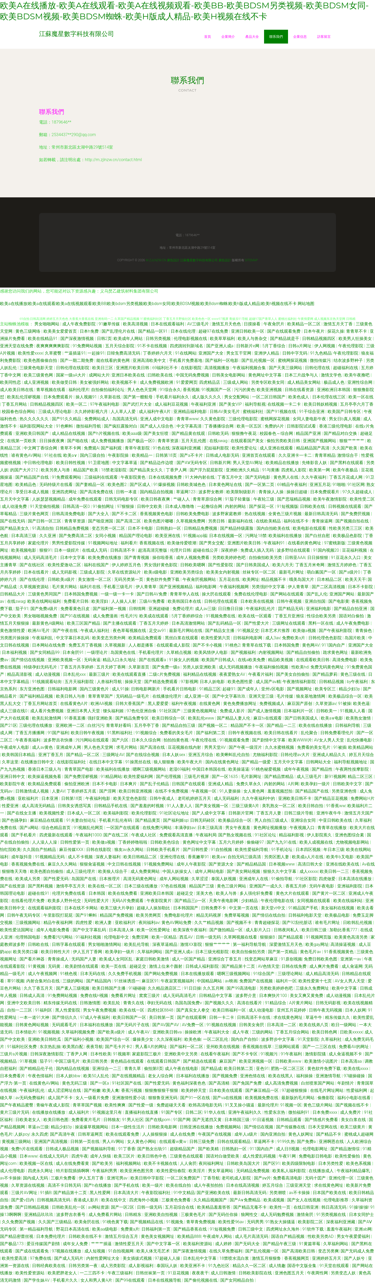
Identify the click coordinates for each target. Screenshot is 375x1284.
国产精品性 (323, 769)
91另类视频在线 (331, 1214)
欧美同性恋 (11, 382)
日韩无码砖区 (203, 820)
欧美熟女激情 (359, 718)
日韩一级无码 (209, 937)
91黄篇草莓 (310, 1243)
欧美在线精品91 (43, 338)
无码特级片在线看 (56, 484)
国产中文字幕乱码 (90, 929)
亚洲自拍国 (316, 601)
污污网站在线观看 (93, 740)
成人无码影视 (65, 572)
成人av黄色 (43, 747)
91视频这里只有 (107, 1112)
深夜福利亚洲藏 (187, 448)
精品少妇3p (350, 688)
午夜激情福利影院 (300, 681)
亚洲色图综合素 (350, 834)
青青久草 (133, 1068)
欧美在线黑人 (281, 1075)
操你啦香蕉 (163, 557)
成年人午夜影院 (192, 864)
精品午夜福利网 (58, 922)
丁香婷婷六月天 (158, 353)
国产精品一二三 (282, 725)
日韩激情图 (91, 1002)
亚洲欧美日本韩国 (157, 893)
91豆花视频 (179, 1272)
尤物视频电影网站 (353, 842)
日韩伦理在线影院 (73, 367)
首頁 (207, 36)
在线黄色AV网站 (44, 1083)
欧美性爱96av (231, 1221)
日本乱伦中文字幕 (200, 1258)
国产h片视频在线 (104, 433)
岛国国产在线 (84, 878)
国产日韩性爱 (196, 849)
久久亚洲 (48, 535)
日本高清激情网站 (189, 623)
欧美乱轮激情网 (47, 718)
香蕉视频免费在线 (28, 864)
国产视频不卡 (240, 922)
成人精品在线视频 (69, 433)
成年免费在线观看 (85, 499)
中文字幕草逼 (125, 462)
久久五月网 (214, 988)
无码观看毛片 (65, 1024)
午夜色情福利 (41, 1075)
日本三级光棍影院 (212, 951)
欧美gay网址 (317, 944)
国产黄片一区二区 (329, 893)
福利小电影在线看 (354, 1097)
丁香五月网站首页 (41, 703)
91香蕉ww (336, 805)
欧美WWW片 (300, 740)
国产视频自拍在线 (352, 521)
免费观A (91, 448)
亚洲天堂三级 (262, 696)
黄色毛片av (311, 951)
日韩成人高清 (33, 995)
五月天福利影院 (80, 681)
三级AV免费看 (152, 601)
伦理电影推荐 (336, 1199)
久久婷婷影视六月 (91, 411)
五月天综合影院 (120, 345)
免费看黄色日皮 (75, 608)
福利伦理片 (78, 389)
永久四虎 (39, 1134)
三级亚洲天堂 (299, 1185)
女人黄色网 (254, 791)
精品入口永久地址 (120, 659)
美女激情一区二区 (95, 579)
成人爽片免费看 (324, 966)
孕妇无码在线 (160, 1002)
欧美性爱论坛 (245, 448)
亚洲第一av (351, 959)
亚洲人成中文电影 (157, 418)
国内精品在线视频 (73, 1068)
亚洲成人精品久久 (329, 754)
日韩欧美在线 (313, 506)
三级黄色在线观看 (187, 1156)
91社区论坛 (266, 834)
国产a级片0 (350, 572)
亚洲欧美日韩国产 (32, 433)
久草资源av (325, 703)
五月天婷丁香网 (111, 667)
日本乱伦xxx (75, 674)
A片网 (293, 783)
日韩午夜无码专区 (24, 915)
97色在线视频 (174, 886)
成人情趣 (277, 1265)
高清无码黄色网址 (140, 878)
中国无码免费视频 (193, 375)
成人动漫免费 (15, 506)
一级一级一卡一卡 (118, 594)
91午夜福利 (292, 1053)
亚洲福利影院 (350, 886)
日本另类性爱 (331, 1163)
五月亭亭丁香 (147, 725)
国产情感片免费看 (322, 1119)
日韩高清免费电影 (69, 513)
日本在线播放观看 (198, 973)
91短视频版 (287, 506)
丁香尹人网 (177, 469)
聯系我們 (276, 36)
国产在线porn (158, 1119)
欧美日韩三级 (315, 929)
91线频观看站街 (47, 681)
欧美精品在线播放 (283, 462)
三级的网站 (73, 980)
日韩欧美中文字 (348, 783)
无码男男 (255, 1221)
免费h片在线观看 (27, 1148)
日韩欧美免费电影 (193, 513)
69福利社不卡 (165, 367)
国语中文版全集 (302, 1265)
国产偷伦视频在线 (201, 1280)
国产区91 (271, 1163)
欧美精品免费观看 (145, 637)
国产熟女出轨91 (152, 1148)
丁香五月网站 (15, 404)
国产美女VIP (231, 404)
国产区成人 (141, 484)
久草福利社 (332, 1039)
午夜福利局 (206, 834)
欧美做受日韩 (65, 382)
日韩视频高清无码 (54, 1199)
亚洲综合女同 (304, 820)
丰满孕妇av (184, 827)
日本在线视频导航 (165, 1280)
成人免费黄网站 (145, 871)
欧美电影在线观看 (310, 528)
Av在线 (368, 864)
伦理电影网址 (316, 1148)
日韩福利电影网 (248, 637)
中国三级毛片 (68, 1061)
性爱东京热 (275, 1112)
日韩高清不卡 (123, 550)
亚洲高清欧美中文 (150, 360)
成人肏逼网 (352, 966)
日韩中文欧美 (150, 506)
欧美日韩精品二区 (140, 856)
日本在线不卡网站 (81, 907)
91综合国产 (264, 973)
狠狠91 (45, 550)
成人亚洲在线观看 (277, 448)
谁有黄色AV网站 (26, 455)
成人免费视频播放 (108, 440)
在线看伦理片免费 (28, 900)
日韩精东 (133, 1214)
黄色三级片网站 (232, 886)
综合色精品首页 (56, 827)
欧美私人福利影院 (289, 1170)
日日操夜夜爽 (52, 440)
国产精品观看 (291, 937)
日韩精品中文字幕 (216, 995)
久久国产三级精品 (55, 1221)
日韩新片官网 (241, 813)
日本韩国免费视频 (81, 594)
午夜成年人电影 (15, 747)
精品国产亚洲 (309, 433)
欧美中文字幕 (345, 988)
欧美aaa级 (132, 433)
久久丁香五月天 (39, 988)
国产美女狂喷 (156, 433)
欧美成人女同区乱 (116, 959)
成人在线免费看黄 (73, 1163)
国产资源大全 (222, 864)
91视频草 (121, 1053)
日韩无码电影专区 (122, 499)
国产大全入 (99, 513)
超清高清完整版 (153, 550)
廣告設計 (173, 260)
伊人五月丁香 (92, 1178)
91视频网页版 (319, 937)
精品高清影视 (20, 674)
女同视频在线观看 (314, 900)
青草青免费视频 (201, 1221)
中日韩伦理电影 (39, 462)
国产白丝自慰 (318, 535)
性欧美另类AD (321, 1236)
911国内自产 (334, 645)
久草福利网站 (150, 951)
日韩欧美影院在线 (256, 1272)
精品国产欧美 (86, 469)
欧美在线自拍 (179, 1185)
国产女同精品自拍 (237, 1280)
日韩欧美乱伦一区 (69, 1207)
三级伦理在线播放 (36, 725)
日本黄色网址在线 (226, 484)
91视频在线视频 (222, 1024)
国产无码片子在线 (133, 1024)
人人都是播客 (141, 645)
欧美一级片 (153, 1185)
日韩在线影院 (99, 849)
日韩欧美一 (327, 710)
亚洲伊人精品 (267, 353)
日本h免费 (90, 331)
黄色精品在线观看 (127, 1061)
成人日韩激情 (224, 1272)
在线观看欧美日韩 (313, 659)
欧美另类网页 (149, 915)
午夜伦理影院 (351, 345)
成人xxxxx (308, 871)
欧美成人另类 (28, 878)
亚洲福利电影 (319, 608)
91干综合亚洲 (312, 411)
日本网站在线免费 (49, 645)
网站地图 (306, 303)
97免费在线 (41, 1258)
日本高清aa (352, 1061)
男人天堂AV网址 (248, 462)
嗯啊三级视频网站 (150, 769)
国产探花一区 (262, 506)
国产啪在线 (78, 440)
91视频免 (175, 1221)
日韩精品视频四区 (319, 338)
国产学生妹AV (37, 1280)
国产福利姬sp (175, 820)
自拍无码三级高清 (245, 856)
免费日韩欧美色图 (321, 959)
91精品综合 (276, 1002)
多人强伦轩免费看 (257, 893)
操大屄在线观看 (217, 594)
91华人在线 (215, 1112)
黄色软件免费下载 (163, 579)
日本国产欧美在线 (330, 1192)
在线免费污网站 (157, 827)
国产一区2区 (123, 1207)
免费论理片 (182, 608)
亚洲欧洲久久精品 (243, 469)
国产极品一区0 (141, 440)
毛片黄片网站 (65, 586)
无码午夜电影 (322, 886)
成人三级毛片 (310, 776)
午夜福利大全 (217, 1032)
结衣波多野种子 (349, 360)
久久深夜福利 (170, 1039)
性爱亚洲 (11, 805)
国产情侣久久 (65, 1017)
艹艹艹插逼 (102, 1243)
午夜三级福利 (121, 1272)
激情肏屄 (305, 1214)
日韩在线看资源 (300, 389)
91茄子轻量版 (238, 499)
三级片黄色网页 (35, 513)
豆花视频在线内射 (185, 747)
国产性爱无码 (56, 878)
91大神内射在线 (200, 477)
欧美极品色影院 (348, 535)
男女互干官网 (239, 353)
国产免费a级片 (44, 608)
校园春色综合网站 (19, 411)
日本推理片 (110, 878)
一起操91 (96, 353)
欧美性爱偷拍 (348, 1156)
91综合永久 (170, 389)
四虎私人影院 (294, 469)
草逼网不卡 (265, 1141)
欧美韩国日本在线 (185, 601)
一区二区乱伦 (216, 1039)
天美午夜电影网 (224, 900)
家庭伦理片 (39, 542)
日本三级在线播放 (141, 886)
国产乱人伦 (317, 594)
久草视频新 (116, 645)
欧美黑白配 (73, 1046)
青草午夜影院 (138, 448)
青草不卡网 (71, 448)
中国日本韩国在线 (209, 769)
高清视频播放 (217, 367)
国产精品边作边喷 (157, 462)
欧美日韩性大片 (56, 951)
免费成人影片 (233, 710)
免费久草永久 (249, 783)
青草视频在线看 (51, 389)
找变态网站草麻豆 (262, 959)
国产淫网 (108, 791)
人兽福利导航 (110, 681)
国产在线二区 (116, 834)
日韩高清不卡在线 (254, 1017)
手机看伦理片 (152, 652)
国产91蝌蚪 (87, 915)
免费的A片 (275, 426)
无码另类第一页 (129, 579)
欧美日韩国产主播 (109, 988)
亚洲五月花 (320, 484)
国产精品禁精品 (279, 776)
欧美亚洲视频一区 (256, 1061)
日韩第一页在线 (85, 1141)
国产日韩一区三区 (45, 521)
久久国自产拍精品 (40, 849)
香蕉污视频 (132, 1090)
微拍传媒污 (321, 360)
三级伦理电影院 (243, 418)
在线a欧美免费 (252, 659)
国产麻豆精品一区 (262, 1090)
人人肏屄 (188, 1163)
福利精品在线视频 (200, 674)
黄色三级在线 (353, 674)
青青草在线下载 (257, 645)
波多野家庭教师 (227, 513)
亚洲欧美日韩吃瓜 (45, 1039)
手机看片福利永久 (173, 396)
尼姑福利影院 (217, 448)
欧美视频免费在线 (262, 1097)
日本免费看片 (13, 1075)
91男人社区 (132, 1119)
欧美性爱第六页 (216, 637)
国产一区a (100, 1083)
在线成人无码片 (54, 1156)
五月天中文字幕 (15, 499)
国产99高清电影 (242, 988)
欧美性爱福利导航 (252, 849)
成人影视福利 (141, 1265)
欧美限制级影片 (241, 491)
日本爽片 (129, 783)
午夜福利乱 (43, 637)
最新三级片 (100, 674)
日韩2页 (104, 338)
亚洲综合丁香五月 (225, 959)
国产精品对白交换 (341, 433)
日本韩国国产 (186, 907)
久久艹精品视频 (209, 922)
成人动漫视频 (48, 674)
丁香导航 (211, 1178)
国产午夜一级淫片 (246, 747)
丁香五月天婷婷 (154, 623)
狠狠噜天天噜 (15, 871)
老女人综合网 (161, 1075)
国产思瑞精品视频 (294, 499)
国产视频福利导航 (99, 1148)
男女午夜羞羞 (238, 827)
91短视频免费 (223, 1229)
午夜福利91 (275, 542)
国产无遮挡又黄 (207, 1119)
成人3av (272, 637)
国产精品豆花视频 (331, 798)
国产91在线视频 (75, 615)
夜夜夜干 (200, 1272)
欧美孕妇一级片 (316, 783)
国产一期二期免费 (77, 360)
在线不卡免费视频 (172, 791)
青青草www (187, 418)
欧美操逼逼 (238, 769)
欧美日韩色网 (325, 1032)
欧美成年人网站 (129, 338)
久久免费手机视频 (125, 973)
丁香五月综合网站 (293, 1032)
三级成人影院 (93, 572)
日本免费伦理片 (51, 1236)
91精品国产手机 (303, 907)
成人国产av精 (268, 681)
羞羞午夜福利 (340, 1229)
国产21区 (8, 725)
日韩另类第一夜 (83, 1265)
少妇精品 (250, 900)
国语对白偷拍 (352, 615)
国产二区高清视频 (329, 586)
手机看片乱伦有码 (116, 820)
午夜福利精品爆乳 (354, 1170)
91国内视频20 (326, 550)
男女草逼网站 (221, 1170)
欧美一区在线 (360, 396)
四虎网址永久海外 (283, 1229)
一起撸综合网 (210, 506)
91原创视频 (291, 959)
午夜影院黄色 (134, 477)
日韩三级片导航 (299, 813)
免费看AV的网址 (354, 1046)
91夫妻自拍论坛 (81, 820)
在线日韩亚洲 (306, 1207)
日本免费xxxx (325, 1112)
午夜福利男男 (105, 1170)
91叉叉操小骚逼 (240, 1105)
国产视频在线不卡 (352, 1105)
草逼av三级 (38, 1126)
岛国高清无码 (125, 418)
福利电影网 (206, 586)
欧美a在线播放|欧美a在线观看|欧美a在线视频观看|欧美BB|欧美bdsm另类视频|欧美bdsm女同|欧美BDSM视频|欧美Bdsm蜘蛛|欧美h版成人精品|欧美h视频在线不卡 (148, 303)
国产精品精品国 (252, 864)
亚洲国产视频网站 (320, 440)
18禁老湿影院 (114, 469)
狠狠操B (268, 937)
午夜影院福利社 (156, 1192)
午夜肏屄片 (274, 323)
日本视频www (282, 864)
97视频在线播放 (67, 1251)
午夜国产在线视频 (215, 1134)
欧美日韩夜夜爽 (156, 499)
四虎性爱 (84, 922)
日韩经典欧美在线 (49, 1265)
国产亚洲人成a (220, 345)
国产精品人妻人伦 (234, 718)
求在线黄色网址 (288, 1017)
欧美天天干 (355, 579)
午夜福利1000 (89, 834)
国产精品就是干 (285, 338)
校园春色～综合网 (277, 433)
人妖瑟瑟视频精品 (49, 499)
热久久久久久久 (35, 418)
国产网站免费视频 (161, 973)
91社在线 (52, 455)
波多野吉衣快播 (58, 740)
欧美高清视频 (136, 323)
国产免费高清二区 (76, 535)
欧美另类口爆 (26, 951)
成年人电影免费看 (53, 929)
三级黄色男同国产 (45, 594)
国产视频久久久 (220, 1002)
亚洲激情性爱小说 (129, 1097)
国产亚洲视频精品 (176, 586)
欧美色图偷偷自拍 (41, 360)
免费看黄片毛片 (86, 1119)
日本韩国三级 (237, 1119)
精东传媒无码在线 (60, 1002)
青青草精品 (325, 455)
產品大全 (252, 36)
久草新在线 (111, 396)
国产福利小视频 (79, 1039)
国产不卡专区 (246, 1053)
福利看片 (129, 542)
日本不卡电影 (141, 528)
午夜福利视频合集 (250, 367)
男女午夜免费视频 (100, 1010)
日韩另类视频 (159, 338)
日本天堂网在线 (323, 1126)
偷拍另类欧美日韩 (284, 440)
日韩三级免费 (202, 1141)
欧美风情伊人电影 (211, 652)
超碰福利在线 (346, 367)
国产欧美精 (209, 1148)
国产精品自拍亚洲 (351, 608)
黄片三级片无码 (15, 1112)
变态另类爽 (328, 1251)
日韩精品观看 (290, 1119)
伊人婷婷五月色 (127, 564)
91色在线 (161, 448)
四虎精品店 (210, 382)
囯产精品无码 (291, 608)
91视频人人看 (353, 710)
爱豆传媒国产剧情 (44, 1243)
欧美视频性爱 (52, 813)
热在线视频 (255, 513)
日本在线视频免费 (165, 477)
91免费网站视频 (88, 345)
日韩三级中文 (251, 1229)
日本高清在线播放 (355, 878)
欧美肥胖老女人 (63, 1272)
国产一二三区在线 (320, 1046)
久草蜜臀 (54, 353)
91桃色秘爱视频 (266, 769)
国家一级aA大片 (71, 375)
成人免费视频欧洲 (157, 382)
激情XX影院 (191, 944)
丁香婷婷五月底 (82, 791)
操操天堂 (133, 681)
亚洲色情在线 (253, 1075)
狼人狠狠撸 (165, 761)
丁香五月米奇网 (310, 564)
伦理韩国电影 (28, 937)
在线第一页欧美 (22, 440)
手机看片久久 (66, 1280)
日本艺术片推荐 (276, 630)
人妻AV (58, 791)
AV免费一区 (193, 1024)
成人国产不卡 (61, 1097)
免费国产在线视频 (256, 980)
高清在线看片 (250, 1002)
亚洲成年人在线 (254, 878)
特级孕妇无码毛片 (41, 667)
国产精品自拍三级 (179, 725)
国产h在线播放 (98, 1185)
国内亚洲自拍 (273, 1134)
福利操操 (305, 1075)
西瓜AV (186, 937)
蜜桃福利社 (254, 411)
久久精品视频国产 (210, 1199)
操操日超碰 (297, 491)
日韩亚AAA (295, 557)
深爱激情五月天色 (286, 944)
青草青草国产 (101, 696)
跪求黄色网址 (336, 652)
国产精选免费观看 (161, 681)
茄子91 (21, 608)
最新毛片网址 (292, 572)
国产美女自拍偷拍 (293, 674)
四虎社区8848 (160, 1010)
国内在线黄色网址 (222, 761)
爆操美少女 (143, 1039)
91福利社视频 (89, 937)
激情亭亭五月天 (71, 886)
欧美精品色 (26, 484)
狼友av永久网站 (129, 849)
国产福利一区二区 (187, 1046)
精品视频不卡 (274, 579)
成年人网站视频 (174, 878)
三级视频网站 (28, 922)
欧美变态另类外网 (109, 637)
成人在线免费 (183, 1134)
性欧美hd (300, 667)
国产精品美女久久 (146, 469)
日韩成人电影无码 (223, 455)
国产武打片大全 (138, 404)
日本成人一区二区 (84, 813)
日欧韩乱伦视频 (358, 922)
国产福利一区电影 (222, 360)
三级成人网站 (236, 382)
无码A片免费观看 (128, 900)
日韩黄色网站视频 (32, 1024)
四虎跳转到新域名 (187, 345)
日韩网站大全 (319, 761)
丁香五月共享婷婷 (77, 667)
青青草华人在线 (185, 594)
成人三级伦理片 (81, 871)
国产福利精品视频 (37, 696)
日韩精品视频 (332, 681)
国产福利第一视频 (110, 608)
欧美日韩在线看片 (281, 732)
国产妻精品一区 (91, 484)
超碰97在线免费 (213, 331)
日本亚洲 (50, 798)
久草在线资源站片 (125, 572)
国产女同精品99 (45, 652)
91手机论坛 (282, 849)
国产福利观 (112, 448)
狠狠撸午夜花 (245, 433)
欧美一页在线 (114, 966)
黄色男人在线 (286, 477)
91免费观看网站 (67, 477)
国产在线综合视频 (143, 754)
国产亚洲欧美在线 (214, 1192)
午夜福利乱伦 (33, 1090)
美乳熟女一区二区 (279, 805)
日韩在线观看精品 (234, 1141)
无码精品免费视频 (253, 1170)
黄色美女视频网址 (158, 1236)
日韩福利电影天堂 (305, 915)
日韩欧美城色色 (192, 484)
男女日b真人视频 (345, 418)
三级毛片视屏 (197, 776)
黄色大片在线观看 (293, 893)
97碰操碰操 (355, 1075)
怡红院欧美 (10, 849)
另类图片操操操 (15, 637)
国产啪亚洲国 (101, 521)
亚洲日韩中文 (13, 776)
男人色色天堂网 (142, 389)
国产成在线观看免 (32, 1251)
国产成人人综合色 (157, 426)
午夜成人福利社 (95, 630)
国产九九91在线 (282, 842)
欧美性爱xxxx (30, 353)
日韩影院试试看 (302, 426)
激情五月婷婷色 (342, 564)
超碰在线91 (39, 893)
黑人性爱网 (100, 1192)
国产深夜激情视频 (77, 338)
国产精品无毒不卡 (250, 1207)
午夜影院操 (119, 455)
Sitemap (251, 260)
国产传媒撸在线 (291, 1126)
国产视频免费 (225, 1075)
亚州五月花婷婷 (292, 1010)
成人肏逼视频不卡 (346, 1053)
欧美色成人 (299, 396)
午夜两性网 (318, 1272)
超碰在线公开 (206, 550)
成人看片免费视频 (47, 710)
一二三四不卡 (93, 1272)
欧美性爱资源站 (30, 1272)
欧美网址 (250, 579)
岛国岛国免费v (189, 1002)
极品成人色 (335, 382)
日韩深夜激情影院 (47, 1053)
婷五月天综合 (361, 754)
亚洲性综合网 (360, 382)
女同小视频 (106, 535)
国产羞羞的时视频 (147, 805)
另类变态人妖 (344, 1272)
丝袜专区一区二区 (259, 572)
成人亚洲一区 (197, 696)
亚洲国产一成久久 (266, 886)
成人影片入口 (259, 929)
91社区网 (356, 484)
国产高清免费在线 (97, 491)
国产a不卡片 (192, 455)
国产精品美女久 (15, 528)
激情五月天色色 (227, 323)
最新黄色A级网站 (48, 623)
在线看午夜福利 (216, 1053)
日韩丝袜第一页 (151, 1272)
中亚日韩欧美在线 (336, 820)
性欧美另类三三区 (346, 528)
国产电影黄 (338, 601)
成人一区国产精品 (189, 959)
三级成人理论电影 (55, 411)
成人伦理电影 (13, 1170)
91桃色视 (69, 973)
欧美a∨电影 (332, 718)
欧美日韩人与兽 (71, 696)
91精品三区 (210, 688)
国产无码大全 (248, 1243)
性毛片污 (129, 615)
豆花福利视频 (355, 550)
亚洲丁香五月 (51, 754)
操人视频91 (87, 396)
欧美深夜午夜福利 (190, 929)
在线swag (219, 440)
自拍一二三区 (20, 1010)
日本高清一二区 (282, 1024)
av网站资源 (98, 1207)
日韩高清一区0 (77, 506)
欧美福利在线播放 (285, 535)
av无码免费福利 (30, 1097)
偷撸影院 (326, 1097)
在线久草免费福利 (226, 1251)
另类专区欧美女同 (268, 382)
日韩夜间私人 (287, 929)
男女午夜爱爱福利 (354, 1236)
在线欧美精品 (269, 521)
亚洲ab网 (362, 1229)
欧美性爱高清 (15, 1258)
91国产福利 (58, 732)
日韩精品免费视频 (72, 528)
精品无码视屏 (209, 915)
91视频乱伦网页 (89, 827)
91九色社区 (219, 1265)
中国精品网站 (210, 980)
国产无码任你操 (224, 1214)
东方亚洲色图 (33, 688)
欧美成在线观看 (154, 615)
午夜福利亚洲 (204, 404)
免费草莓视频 (237, 915)
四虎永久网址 (41, 1170)
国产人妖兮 (355, 1258)
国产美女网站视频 (244, 871)
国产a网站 (29, 827)
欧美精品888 (189, 1236)
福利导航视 (255, 404)
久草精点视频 (179, 652)
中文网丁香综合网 (41, 448)
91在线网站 (185, 353)
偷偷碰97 (256, 842)
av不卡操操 (10, 1178)
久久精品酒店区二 (165, 988)
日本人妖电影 (213, 681)
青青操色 (364, 630)
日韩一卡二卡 (222, 1017)
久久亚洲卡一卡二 (295, 455)
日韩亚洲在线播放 (197, 1126)
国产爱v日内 (23, 1199)
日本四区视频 (309, 849)
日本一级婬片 (67, 550)
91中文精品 (184, 1192)
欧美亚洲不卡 (193, 1265)
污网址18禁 (256, 535)
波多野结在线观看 (294, 550)
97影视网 (189, 681)
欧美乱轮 (112, 1002)
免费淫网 (140, 937)
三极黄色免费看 (176, 1199)
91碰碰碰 (137, 988)
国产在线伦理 (33, 579)
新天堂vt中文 (273, 907)
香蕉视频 (191, 389)
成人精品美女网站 (304, 382)
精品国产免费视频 (117, 915)
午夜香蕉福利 (28, 740)
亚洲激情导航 (329, 1075)
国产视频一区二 (213, 725)
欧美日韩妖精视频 (321, 404)
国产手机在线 (127, 1185)
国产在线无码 (13, 521)
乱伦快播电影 (360, 740)
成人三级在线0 (14, 710)
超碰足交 (185, 893)
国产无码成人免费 (357, 1251)
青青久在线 (134, 1002)
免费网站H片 (362, 798)
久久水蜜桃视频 (280, 747)
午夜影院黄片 (160, 900)
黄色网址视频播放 (270, 827)
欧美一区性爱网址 (154, 929)
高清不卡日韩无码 (65, 1185)
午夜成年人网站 (218, 1236)
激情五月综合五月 (122, 1236)
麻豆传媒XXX (71, 849)
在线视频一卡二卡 (284, 404)
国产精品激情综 (345, 1148)
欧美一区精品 (165, 937)
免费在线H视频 (94, 995)
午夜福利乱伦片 (261, 608)
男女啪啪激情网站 (105, 944)
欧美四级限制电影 (299, 1163)
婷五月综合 (273, 1185)
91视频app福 (195, 535)
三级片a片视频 (14, 1053)
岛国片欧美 (355, 637)
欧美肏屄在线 (87, 1221)
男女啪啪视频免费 (41, 615)
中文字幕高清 (190, 426)
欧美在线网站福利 (44, 601)
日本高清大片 (127, 1192)
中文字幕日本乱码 (73, 637)
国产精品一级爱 (257, 761)
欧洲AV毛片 (39, 630)
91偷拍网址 (104, 506)
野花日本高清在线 (73, 1229)
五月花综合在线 (180, 1207)
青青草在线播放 (332, 827)
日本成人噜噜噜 (180, 506)
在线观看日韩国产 (164, 1061)
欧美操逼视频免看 (45, 776)
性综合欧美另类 (322, 615)
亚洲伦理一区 (342, 1178)
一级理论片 (98, 652)
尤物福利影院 (266, 754)
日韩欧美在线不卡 (85, 1236)
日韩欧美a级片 (62, 579)
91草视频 (29, 1061)
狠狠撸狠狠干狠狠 (162, 1090)
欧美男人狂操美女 (356, 338)
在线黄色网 (210, 703)
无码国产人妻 (84, 959)
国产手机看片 (24, 834)
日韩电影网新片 (146, 688)
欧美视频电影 (24, 550)
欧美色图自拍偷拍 (47, 871)
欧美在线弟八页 (314, 1024)
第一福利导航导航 (250, 944)
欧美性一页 (280, 1207)
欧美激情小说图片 (321, 1061)
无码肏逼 (92, 659)
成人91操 (120, 688)
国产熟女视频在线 (235, 834)
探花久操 (335, 331)
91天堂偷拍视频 (45, 506)
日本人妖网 (355, 1010)
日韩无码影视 (329, 1002)
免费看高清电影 (288, 1178)
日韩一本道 (127, 491)
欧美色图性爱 (241, 681)
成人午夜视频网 (43, 973)
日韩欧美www (288, 1061)
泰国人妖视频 (224, 878)
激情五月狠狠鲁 (267, 1258)
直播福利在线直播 (142, 1112)
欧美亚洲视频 (270, 389)
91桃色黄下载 (115, 1221)
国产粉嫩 (92, 1090)
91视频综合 (146, 732)
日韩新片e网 (248, 345)
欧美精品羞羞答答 (214, 1207)
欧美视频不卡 (125, 382)
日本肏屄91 (74, 652)
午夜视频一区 (204, 791)
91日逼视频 (263, 1119)
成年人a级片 (246, 1134)
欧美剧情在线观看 (82, 966)
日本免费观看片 (58, 396)
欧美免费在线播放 (105, 557)
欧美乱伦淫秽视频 (24, 396)
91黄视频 (37, 966)
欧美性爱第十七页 (315, 980)
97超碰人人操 (168, 1258)
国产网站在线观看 (287, 594)
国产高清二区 (129, 521)
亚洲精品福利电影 (190, 411)
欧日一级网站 (344, 1024)
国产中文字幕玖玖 (229, 696)
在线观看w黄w (173, 1141)
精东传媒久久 (338, 1017)
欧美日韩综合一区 (169, 718)
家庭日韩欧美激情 (153, 959)
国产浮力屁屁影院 (207, 469)
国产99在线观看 (130, 1280)
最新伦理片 (268, 1105)
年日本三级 (333, 849)
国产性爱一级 (141, 1105)
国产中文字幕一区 (164, 1243)
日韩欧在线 (39, 944)
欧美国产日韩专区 (345, 411)
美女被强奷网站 (95, 382)
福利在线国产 (97, 564)
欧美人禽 (110, 1090)
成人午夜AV (139, 1032)
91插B (46, 1192)
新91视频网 (335, 776)
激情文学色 (332, 375)
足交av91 (158, 630)
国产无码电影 (258, 477)
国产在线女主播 (22, 813)
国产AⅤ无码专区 (192, 462)
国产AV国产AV (166, 1024)
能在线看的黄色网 (113, 360)
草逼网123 (186, 491)
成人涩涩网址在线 (65, 1090)
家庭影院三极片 (147, 1053)
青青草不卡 (357, 331)
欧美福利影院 (116, 813)
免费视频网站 (229, 1126)
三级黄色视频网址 (200, 710)
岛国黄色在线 (123, 652)
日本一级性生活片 (128, 1126)
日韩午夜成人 (162, 798)
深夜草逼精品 (165, 944)
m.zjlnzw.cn (156, 260)
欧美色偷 (192, 1039)
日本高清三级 (24, 535)
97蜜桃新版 (334, 542)
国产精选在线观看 (200, 1061)
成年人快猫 (101, 1156)
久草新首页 (139, 667)
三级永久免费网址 (313, 988)
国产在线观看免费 (284, 331)
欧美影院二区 (311, 1221)
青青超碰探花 (267, 922)
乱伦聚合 (309, 732)
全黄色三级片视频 (285, 513)
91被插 (339, 747)
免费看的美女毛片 (177, 732)
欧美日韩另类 (96, 1061)
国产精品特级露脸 (237, 528)
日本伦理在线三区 (329, 396)
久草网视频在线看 (241, 937)
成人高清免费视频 (282, 1083)
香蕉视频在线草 (257, 1046)
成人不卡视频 (81, 856)
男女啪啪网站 (47, 323)
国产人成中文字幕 (209, 813)
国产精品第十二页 (239, 966)
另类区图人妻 (277, 856)
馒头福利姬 (114, 710)
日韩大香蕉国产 (130, 703)
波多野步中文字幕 (278, 1039)
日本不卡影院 (361, 586)
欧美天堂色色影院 (130, 798)
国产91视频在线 (281, 411)
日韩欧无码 (219, 433)
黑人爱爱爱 (159, 703)
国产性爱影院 (221, 564)
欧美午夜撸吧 (358, 375)
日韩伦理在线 (318, 367)
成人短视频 (95, 1251)
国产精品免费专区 (132, 718)
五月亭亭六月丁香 (356, 404)
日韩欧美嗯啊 (193, 564)
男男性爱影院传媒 (69, 542)
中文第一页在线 (244, 907)
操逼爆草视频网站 (92, 1126)
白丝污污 (96, 725)
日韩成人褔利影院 (202, 966)
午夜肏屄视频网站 (200, 579)
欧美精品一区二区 (304, 323)
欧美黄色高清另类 (351, 937)
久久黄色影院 (213, 418)
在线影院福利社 (72, 761)
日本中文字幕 (73, 557)
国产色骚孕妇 (15, 820)
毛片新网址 (251, 776)
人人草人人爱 (124, 411)
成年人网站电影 (210, 871)
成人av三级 (205, 608)
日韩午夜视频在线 (245, 732)
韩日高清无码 (334, 1207)
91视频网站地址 (103, 542)
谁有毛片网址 (328, 922)
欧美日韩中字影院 (147, 1178)
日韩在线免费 (295, 966)
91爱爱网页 (186, 382)
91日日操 (192, 988)
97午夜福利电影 (105, 404)
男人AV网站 (113, 1141)
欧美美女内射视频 (223, 572)
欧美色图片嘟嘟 (159, 521)
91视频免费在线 (221, 615)
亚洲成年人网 (69, 747)
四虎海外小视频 (144, 1199)
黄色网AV (311, 645)
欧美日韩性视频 (71, 462)
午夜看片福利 (261, 674)
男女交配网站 (237, 396)
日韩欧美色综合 (165, 842)
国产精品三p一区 (190, 900)
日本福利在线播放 (97, 1024)
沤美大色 (205, 893)
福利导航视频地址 (351, 761)
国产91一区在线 (195, 1097)
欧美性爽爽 (116, 1105)
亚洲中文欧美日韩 (24, 1002)
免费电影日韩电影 (316, 1156)
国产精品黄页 (148, 820)
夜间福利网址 (212, 1163)
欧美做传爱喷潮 (182, 542)
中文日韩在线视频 (125, 864)
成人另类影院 (114, 1265)
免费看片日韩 (77, 601)
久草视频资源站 (35, 586)
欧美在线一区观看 (255, 615)
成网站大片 (99, 375)
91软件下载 (313, 1229)
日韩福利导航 (348, 725)
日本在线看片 (37, 572)
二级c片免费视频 (165, 674)
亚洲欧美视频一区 (65, 659)
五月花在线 (230, 579)
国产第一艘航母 (138, 396)
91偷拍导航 (282, 878)
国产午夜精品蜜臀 (17, 1105)
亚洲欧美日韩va (168, 1032)
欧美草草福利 (223, 338)
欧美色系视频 (359, 1163)
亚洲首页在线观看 (259, 455)
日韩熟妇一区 (169, 528)
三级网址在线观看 (289, 623)
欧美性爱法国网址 (17, 929)
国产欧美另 (103, 1163)
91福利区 (44, 1010)
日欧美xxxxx (351, 1032)
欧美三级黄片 (353, 1126)
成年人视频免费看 (193, 557)
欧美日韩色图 (56, 1119)
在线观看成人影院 (174, 645)
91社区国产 (170, 710)
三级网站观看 (287, 1046)
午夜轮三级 (264, 499)
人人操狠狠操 (155, 1134)
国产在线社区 (33, 564)
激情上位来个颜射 (166, 966)
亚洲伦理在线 (173, 856)
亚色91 (262, 1068)
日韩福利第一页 (156, 1229)
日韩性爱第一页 (75, 842)
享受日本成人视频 (32, 491)
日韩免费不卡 (214, 907)
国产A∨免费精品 (245, 1199)
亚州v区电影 (273, 688)
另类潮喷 (278, 1192)
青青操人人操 (272, 491)
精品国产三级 (202, 886)
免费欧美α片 (294, 637)
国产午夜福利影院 (336, 630)
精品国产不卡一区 (247, 725)
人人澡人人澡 (45, 842)
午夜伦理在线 (204, 740)
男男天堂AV (215, 747)
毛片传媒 (285, 696)
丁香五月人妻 (269, 813)
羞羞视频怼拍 (280, 791)
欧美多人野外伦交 (65, 900)
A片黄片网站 (301, 1002)
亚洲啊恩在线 (332, 1141)
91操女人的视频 (184, 659)
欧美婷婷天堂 (194, 1090)
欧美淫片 (197, 1170)
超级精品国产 (183, 1148)
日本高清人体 (122, 929)
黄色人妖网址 (301, 1134)
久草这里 (10, 761)
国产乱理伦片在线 (119, 331)
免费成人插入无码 (257, 550)
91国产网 (181, 1119)
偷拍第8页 (153, 1068)
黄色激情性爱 (13, 630)
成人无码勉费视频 (277, 1214)
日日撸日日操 (231, 608)
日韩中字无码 (295, 353)
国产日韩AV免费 (152, 594)
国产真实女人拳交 (193, 1010)
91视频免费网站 (159, 864)
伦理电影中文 (117, 937)
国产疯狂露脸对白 (121, 426)
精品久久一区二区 (250, 1265)
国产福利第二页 (211, 732)
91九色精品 (321, 353)
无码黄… (55, 966)
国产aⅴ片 (262, 1178)
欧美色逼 (361, 703)
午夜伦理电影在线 (278, 900)
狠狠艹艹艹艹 (352, 440)
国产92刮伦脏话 (297, 922)
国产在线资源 (13, 886)
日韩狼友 (111, 1119)
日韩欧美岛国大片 (244, 1163)
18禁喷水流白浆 (234, 1258)
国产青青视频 (137, 557)
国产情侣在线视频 (28, 659)
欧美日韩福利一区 (230, 1010)
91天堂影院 (308, 1039)
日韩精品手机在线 (111, 805)
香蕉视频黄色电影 (157, 513)
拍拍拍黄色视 (177, 740)
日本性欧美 (100, 1053)
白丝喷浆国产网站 (318, 1083)
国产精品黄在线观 (189, 433)
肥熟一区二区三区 (288, 1068)
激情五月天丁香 (338, 323)
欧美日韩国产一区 (130, 1017)
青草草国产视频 (88, 1105)
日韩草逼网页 (91, 1134)
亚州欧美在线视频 (223, 1046)
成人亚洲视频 (37, 382)
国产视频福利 (244, 652)
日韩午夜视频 (290, 601)
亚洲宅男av (118, 1178)
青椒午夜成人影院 (53, 1105)
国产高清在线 (153, 747)
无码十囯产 (316, 1178)
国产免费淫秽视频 (81, 776)
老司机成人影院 (237, 1178)
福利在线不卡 (297, 521)
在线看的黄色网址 (305, 542)
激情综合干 (348, 455)
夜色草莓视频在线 (130, 630)
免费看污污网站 (58, 937)
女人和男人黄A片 (96, 1280)
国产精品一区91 (153, 331)
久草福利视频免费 (78, 1032)
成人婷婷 (224, 1243)
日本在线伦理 (184, 331)
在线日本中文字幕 (106, 761)
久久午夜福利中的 (259, 798)
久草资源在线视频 (28, 1185)
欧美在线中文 (114, 1199)
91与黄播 (270, 469)
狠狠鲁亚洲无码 (163, 1097)
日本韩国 (97, 893)
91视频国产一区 (216, 389)
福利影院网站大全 (37, 426)
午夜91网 (288, 1156)
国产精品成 (211, 1068)
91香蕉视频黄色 (339, 951)
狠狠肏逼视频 (93, 864)
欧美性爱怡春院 (172, 1170)
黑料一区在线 (321, 623)
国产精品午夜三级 (280, 1243)
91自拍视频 (222, 849)
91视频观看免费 (235, 740)
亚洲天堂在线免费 (17, 345)
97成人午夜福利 (95, 1017)
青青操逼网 (323, 521)
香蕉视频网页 (297, 1258)
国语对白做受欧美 (223, 1156)
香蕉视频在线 (152, 542)
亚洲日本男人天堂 (84, 710)
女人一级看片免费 (93, 1097)
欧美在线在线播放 (316, 725)
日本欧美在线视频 (257, 601)
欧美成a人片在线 (308, 856)
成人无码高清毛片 (41, 557)
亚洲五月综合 (201, 754)
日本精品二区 (330, 579)
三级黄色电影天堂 (37, 367)
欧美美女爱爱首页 (60, 331)
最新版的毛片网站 (298, 1097)
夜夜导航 (94, 1046)
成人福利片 (79, 1112)
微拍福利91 (299, 1112)
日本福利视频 (15, 652)
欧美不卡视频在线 (161, 1163)
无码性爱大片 (97, 900)
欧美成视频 (274, 1199)
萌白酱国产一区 (322, 572)
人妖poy (21, 1134)
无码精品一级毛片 (133, 696)
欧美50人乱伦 (96, 1075)
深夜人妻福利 (109, 856)
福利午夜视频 (184, 703)
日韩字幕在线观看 (69, 944)
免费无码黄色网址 (327, 667)
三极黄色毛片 (194, 1214)
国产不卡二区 (125, 513)
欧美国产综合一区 (113, 1039)
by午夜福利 (358, 681)
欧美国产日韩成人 (219, 659)
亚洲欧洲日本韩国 (334, 389)
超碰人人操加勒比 (154, 907)
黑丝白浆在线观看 (182, 637)
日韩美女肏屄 (252, 1024)
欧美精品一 (143, 455)
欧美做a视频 (305, 630)
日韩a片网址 (300, 345)
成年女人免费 (76, 1243)
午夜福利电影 (98, 798)
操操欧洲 (193, 1032)
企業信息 (300, 36)
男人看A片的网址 (151, 1046)
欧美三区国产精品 (84, 623)
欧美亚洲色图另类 (137, 1170)
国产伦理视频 (169, 776)
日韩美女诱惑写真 (75, 805)
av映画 (231, 980)
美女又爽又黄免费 (307, 995)
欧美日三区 (103, 367)
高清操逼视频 (343, 944)
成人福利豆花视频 (172, 404)
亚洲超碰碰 (159, 608)
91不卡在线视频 (152, 345)
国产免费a (307, 1141)
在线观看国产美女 (247, 440)
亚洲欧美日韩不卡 (295, 798)
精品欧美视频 (281, 659)
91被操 (344, 703)
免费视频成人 (272, 703)
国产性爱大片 (257, 623)
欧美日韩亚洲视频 (136, 791)
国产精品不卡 (329, 1134)
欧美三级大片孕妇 (118, 907)
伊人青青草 (147, 586)
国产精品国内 (99, 980)
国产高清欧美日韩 (299, 1251)
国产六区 (120, 740)
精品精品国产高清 (313, 448)
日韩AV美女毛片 (225, 411)
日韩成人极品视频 (63, 1148)
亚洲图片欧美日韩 (133, 367)
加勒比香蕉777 (343, 929)
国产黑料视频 (41, 886)
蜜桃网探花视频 (293, 360)
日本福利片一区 (299, 710)
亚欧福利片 (29, 798)
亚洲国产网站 (342, 594)
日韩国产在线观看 (189, 783)
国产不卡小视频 (208, 645)
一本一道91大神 (35, 1017)
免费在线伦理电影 (251, 594)
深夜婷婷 (230, 550)
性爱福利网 (357, 1090)
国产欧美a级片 (112, 1032)
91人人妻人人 (180, 805)
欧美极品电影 (338, 915)
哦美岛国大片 (302, 579)
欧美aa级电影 (105, 1229)
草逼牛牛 (314, 1017)
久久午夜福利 (314, 477)
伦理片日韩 (180, 550)
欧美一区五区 (250, 426)
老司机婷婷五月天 (195, 798)
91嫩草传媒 (110, 323)
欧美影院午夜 (13, 783)
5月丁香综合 (274, 345)
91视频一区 (291, 1105)
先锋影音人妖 (315, 462)
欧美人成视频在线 (316, 842)
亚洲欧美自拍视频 (161, 1214)
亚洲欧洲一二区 (70, 725)
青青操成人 (59, 959)
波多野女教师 (211, 491)
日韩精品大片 (13, 594)
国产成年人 (248, 688)
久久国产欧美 (345, 448)
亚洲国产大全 (211, 353)
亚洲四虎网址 (65, 491)
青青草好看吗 (119, 725)
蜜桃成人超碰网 (358, 1134)
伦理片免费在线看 (69, 893)
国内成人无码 (36, 1178)
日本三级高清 (210, 827)
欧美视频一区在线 (37, 1163)
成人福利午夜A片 (155, 411)
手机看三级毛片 (118, 586)
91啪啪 (339, 484)
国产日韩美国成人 (253, 564)
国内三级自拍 (93, 455)
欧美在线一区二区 (105, 886)
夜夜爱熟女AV (232, 674)
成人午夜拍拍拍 (209, 1185)
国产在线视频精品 (129, 1075)
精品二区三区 (361, 776)
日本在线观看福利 (168, 323)
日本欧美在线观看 (226, 1090)
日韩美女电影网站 (229, 375)
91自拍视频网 (121, 1251)
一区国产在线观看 (123, 827)
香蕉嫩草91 (199, 856)
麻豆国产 (228, 1061)
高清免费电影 (345, 659)
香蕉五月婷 (296, 886)
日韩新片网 (220, 462)
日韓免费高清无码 (124, 353)
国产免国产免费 (248, 1083)
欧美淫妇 (100, 601)
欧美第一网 (320, 469)
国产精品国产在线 (312, 791)
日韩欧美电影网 (163, 1126)
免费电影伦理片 (179, 915)
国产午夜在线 (66, 630)
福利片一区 (286, 980)
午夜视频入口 (303, 827)
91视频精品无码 (50, 856)
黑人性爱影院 (68, 1010)
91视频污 (270, 1053)
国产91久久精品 (67, 418)
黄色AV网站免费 (176, 922)
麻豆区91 (150, 980)
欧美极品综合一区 (345, 696)
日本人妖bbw (69, 1075)
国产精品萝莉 (325, 674)
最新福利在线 (241, 521)
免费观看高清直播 (176, 834)
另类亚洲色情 (345, 791)
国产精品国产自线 (32, 477)
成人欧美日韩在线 (17, 389)
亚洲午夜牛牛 (329, 813)
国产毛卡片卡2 (119, 1046)
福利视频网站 (129, 1163)
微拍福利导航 (89, 426)
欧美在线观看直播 (130, 674)
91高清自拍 (42, 528)
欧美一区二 (77, 404)
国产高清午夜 (63, 1134)
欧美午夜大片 (190, 761)
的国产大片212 (24, 469)
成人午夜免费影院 (79, 323)
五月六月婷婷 (232, 842)
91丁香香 (126, 1148)
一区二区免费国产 (184, 1178)
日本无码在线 (93, 973)
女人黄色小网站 (142, 1141)
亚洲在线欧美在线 (343, 864)
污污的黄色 (244, 389)
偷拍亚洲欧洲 (77, 783)
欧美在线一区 (132, 1010)
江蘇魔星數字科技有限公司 (199, 260)
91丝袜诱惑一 (127, 980)
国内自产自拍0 (245, 1039)
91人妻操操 (230, 791)
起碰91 (228, 688)
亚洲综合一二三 (107, 1068)
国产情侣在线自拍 (269, 915)
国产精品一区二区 (83, 754)
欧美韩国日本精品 (19, 754)
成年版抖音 (22, 856)
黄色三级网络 (28, 331)
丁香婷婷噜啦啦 (133, 842)
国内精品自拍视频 (157, 491)
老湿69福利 (179, 769)
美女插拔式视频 (138, 1258)
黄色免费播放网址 (240, 703)
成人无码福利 (227, 798)
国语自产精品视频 (288, 1236)
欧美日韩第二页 (239, 1068)
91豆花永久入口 (346, 557)
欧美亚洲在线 (168, 535)
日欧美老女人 (28, 1119)
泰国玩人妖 (167, 1265)
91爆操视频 (164, 484)
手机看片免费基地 (186, 360)
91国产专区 (172, 1112)
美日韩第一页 (162, 1017)
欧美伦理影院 (145, 813)
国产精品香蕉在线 (190, 1229)
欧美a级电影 (156, 572)
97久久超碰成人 (357, 491)
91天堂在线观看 (335, 1265)
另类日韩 (217, 521)
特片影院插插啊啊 (73, 1170)
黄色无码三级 (75, 1083)
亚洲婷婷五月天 (327, 1258)
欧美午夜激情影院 (330, 499)
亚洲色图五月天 (290, 1272)
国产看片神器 (33, 959)
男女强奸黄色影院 (161, 564)
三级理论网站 (291, 973)
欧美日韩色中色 (153, 1156)
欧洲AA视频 (102, 703)
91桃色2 (232, 645)
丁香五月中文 (230, 477)
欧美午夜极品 (346, 469)
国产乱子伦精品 (155, 783)
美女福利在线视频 (338, 907)
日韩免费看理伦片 (337, 732)
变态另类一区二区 (109, 528)
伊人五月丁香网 (88, 951)
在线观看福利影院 (45, 907)
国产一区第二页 (260, 484)
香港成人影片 (86, 1199)
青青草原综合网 (208, 499)
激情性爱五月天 (130, 1243)
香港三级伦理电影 (336, 426)
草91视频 (15, 980)
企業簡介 (228, 36)
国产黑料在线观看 (347, 462)
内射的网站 (236, 506)
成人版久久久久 (207, 396)
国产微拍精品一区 (226, 929)
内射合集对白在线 (43, 980)
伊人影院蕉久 (320, 834)
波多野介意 (246, 995)
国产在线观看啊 (192, 1017)
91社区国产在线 (127, 1083)
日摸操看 (252, 323)
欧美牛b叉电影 (340, 856)
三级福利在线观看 (101, 477)
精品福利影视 (292, 834)
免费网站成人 (97, 418)
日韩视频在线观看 (345, 506)
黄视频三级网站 (17, 1141)
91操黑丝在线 (138, 761)
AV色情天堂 (268, 966)
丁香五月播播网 (30, 732)
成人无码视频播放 (236, 667)
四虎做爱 (327, 878)
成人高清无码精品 (39, 805)
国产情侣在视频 (259, 1126)
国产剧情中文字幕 (269, 740)
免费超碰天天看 (172, 1105)
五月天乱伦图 (194, 440)
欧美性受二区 (362, 499)
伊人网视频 (325, 345)
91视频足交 (248, 630)
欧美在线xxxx (356, 1068)
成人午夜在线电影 (182, 1068)
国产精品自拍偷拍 (303, 652)
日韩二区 (193, 1112)
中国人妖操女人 (177, 871)
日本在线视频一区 (226, 535)
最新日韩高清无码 (321, 513)
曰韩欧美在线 (161, 375)
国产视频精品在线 (147, 1221)
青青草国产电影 (79, 769)
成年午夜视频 (297, 769)
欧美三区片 (125, 1156)
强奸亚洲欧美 (101, 718)
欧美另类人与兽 (56, 469)
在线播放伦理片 (167, 696)
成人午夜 (241, 1032)
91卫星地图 (99, 462)
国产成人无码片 (69, 1258)
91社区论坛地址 (174, 813)
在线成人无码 (95, 550)
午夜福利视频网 (235, 586)
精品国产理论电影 (136, 535)
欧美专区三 (326, 688)
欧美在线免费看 (123, 893)
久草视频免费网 (191, 521)
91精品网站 (111, 776)
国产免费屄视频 (356, 513)
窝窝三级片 (150, 995)
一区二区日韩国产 (269, 396)
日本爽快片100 (273, 995)
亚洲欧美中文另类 (181, 1053)
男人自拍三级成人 (271, 820)
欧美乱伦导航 (137, 944)
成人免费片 (351, 1112)
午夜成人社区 (144, 834)
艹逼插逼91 (75, 353)
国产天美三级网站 (286, 367)
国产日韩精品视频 (32, 1207)
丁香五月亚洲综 (290, 615)
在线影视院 (192, 367)
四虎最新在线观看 (56, 834)
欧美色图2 (118, 484)
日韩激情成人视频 (32, 791)
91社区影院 (306, 878)
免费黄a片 (130, 1229)
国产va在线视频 (228, 1097)
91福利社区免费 (22, 1046)
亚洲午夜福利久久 (245, 1112)
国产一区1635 (225, 776)
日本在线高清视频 (243, 1185)
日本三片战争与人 (302, 375)
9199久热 (286, 1141)
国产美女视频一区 (212, 805)
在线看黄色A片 (74, 703)
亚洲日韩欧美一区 (248, 331)
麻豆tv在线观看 (268, 718)
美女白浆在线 (354, 1119)
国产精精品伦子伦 (37, 1068)
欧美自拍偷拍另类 (249, 951)
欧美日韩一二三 (335, 871)
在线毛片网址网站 (327, 1090)
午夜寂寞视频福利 (178, 980)
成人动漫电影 (262, 1010)
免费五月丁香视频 (85, 645)
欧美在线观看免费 (123, 1134)
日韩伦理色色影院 (325, 637)
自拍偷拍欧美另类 (266, 557)
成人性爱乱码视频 (259, 1156)
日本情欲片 (25, 1032)
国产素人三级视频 (73, 988)
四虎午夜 (79, 1156)
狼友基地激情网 (311, 696)
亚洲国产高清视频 (51, 1141)
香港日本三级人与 (45, 769)
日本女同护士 (361, 1214)
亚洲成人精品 (221, 783)
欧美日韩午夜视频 (88, 732)
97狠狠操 (126, 506)
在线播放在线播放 (49, 1112)
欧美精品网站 (360, 747)
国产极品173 (12, 1243)
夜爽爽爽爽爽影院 (53, 345)
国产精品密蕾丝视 (17, 1236)
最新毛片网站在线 (186, 630)
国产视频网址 (300, 688)
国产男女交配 (212, 542)
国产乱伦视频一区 (258, 360)
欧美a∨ (70, 455)
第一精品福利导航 (37, 1229)
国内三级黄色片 (95, 688)
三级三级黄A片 (246, 805)
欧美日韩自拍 (311, 805)
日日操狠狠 (318, 557)
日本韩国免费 (287, 645)
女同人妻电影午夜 (310, 418)
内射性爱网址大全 (103, 1258)
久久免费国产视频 (19, 1221)
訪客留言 (324, 36)
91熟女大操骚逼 (280, 1221)
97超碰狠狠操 (295, 1090)
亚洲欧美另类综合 (187, 572)
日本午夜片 (315, 331)
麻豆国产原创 (300, 703)
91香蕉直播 (75, 718)
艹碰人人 (182, 499)
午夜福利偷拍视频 (272, 667)
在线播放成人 (322, 1170)
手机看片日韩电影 (180, 688)
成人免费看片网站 (106, 1214)
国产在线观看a (153, 659)
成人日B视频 (288, 1148)
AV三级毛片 (198, 323)
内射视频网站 (272, 652)
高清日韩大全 (311, 864)
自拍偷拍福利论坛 (108, 389)
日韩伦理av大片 (295, 754)
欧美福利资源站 (198, 1243)
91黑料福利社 (120, 732)
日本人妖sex (174, 754)
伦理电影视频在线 (191, 338)
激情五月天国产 (358, 813)
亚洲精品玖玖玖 (39, 1214)
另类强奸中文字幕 (269, 586)
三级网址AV (113, 754)
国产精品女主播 (220, 630)
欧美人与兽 (227, 893)
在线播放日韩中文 (38, 761)
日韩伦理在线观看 (221, 601)
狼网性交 (250, 1214)
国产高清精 (219, 1083)
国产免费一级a (166, 667)
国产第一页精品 (283, 951)
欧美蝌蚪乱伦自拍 (233, 754)
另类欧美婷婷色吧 (229, 557)
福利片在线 (91, 586)
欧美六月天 (282, 564)
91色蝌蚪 (65, 426)
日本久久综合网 (147, 740)
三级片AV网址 (24, 1192)
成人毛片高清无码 (252, 1236)
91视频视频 (49, 1032)
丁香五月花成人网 (346, 477)
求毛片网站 (127, 747)
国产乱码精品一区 (225, 623)
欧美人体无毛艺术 (153, 1251)
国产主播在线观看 (120, 623)
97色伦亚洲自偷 (142, 710)
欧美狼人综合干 (113, 871)
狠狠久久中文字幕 (280, 871)
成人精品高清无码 (322, 973)
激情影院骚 (316, 1053)
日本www (28, 1156)
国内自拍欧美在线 (274, 528)
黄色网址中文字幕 (265, 375)
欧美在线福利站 (348, 900)
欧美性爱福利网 (139, 776)
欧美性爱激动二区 (65, 564)
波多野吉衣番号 (71, 1214)
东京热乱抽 (50, 1046)
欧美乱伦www (201, 718)
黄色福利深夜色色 (189, 1083)
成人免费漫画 (106, 615)
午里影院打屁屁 (58, 915)
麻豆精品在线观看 (47, 820)
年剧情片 (346, 1083)
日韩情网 (138, 608)
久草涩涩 (200, 878)
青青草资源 (168, 440)
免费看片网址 (124, 995)
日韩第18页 (166, 455)
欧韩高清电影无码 (206, 1105)
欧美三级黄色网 (39, 375)
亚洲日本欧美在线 (128, 375)
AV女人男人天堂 (329, 740)
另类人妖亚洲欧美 (200, 667)
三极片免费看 (64, 1178)
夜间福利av (149, 922)
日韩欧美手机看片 (163, 849)
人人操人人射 (124, 601)
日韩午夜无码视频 (326, 1010)
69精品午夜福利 (292, 484)
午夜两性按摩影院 (352, 769)
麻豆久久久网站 (63, 864)
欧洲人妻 (104, 922)
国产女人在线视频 (304, 1199)
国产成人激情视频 (265, 710)
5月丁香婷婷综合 (187, 615)
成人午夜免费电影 (353, 623)
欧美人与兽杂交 (253, 338)
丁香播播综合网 (219, 426)
